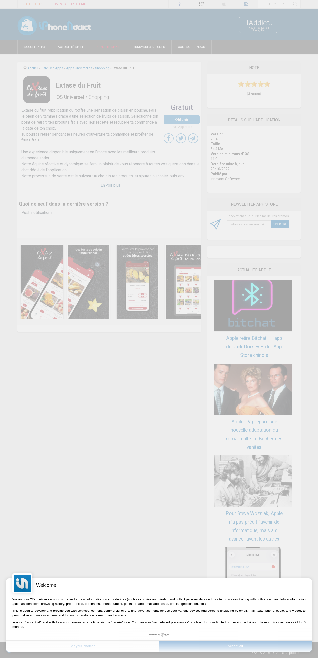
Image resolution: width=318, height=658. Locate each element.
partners (42, 599)
